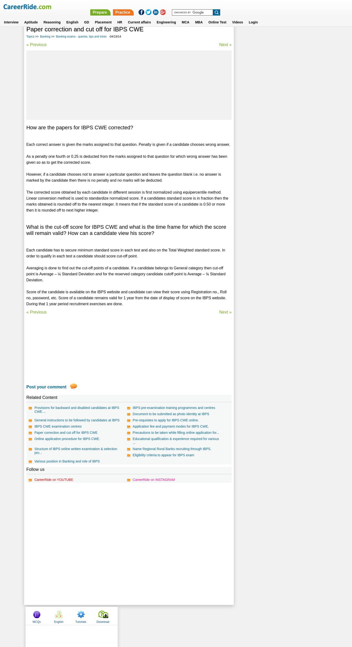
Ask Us (193, 616)
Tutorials (289, 36)
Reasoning (52, 16)
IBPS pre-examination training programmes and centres (173, 408)
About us (132, 616)
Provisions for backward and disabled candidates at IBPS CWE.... (76, 409)
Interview (11, 16)
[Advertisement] (128, 85)
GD (86, 16)
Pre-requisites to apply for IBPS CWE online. (165, 420)
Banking (45, 36)
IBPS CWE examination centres (58, 426)
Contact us (152, 616)
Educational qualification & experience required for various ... (175, 441)
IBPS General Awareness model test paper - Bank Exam (279, 130)
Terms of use (173, 616)
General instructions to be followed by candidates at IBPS (76, 420)
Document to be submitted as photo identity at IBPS (170, 414)
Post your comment (46, 387)
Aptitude (31, 16)
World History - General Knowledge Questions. (272, 138)
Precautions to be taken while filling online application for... (175, 433)
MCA (185, 16)
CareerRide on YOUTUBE (53, 480)
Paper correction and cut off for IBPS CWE (65, 433)
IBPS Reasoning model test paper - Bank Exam (272, 155)
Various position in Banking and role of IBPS (67, 461)
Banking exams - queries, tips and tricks (81, 36)
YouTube (209, 616)
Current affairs (139, 16)
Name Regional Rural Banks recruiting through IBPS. (171, 449)
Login (253, 16)
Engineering (166, 16)
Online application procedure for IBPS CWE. (67, 439)
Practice (251, 7)
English (72, 16)
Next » (225, 44)
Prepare (228, 7)
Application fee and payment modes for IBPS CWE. (170, 426)
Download (311, 36)
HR (119, 16)
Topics (30, 36)
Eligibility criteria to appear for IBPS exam (163, 455)
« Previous (36, 44)
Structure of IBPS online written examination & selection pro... (75, 451)
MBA (199, 16)
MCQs (245, 36)
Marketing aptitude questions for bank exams (271, 163)
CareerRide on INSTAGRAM (153, 480)
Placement (103, 16)
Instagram (228, 616)
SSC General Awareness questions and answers (273, 147)
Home (116, 616)
